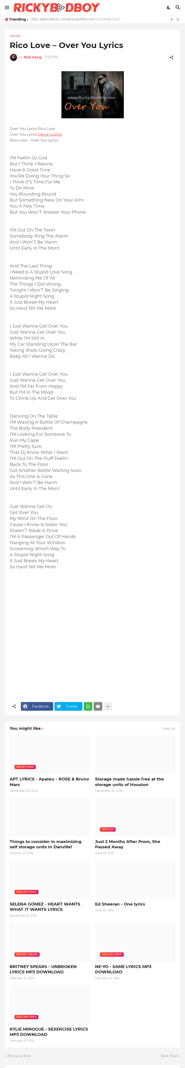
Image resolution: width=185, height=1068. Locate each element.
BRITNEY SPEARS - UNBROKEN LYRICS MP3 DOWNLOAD (43, 969)
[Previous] (171, 19)
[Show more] (108, 706)
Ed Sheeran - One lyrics (120, 904)
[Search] (178, 7)
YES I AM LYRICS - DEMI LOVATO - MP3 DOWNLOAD (76, 19)
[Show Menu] (6, 7)
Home (15, 36)
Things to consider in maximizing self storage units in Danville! (45, 844)
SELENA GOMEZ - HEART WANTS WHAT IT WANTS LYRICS (45, 907)
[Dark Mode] (169, 7)
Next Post (169, 1056)
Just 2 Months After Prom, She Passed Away (127, 844)
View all (168, 728)
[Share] (171, 57)
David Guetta (50, 134)
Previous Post (19, 1056)
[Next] (177, 19)
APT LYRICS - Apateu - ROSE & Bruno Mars (49, 782)
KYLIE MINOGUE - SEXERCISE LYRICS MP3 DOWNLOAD (49, 1032)
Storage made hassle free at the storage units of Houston (129, 782)
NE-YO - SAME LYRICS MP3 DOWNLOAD (123, 969)
